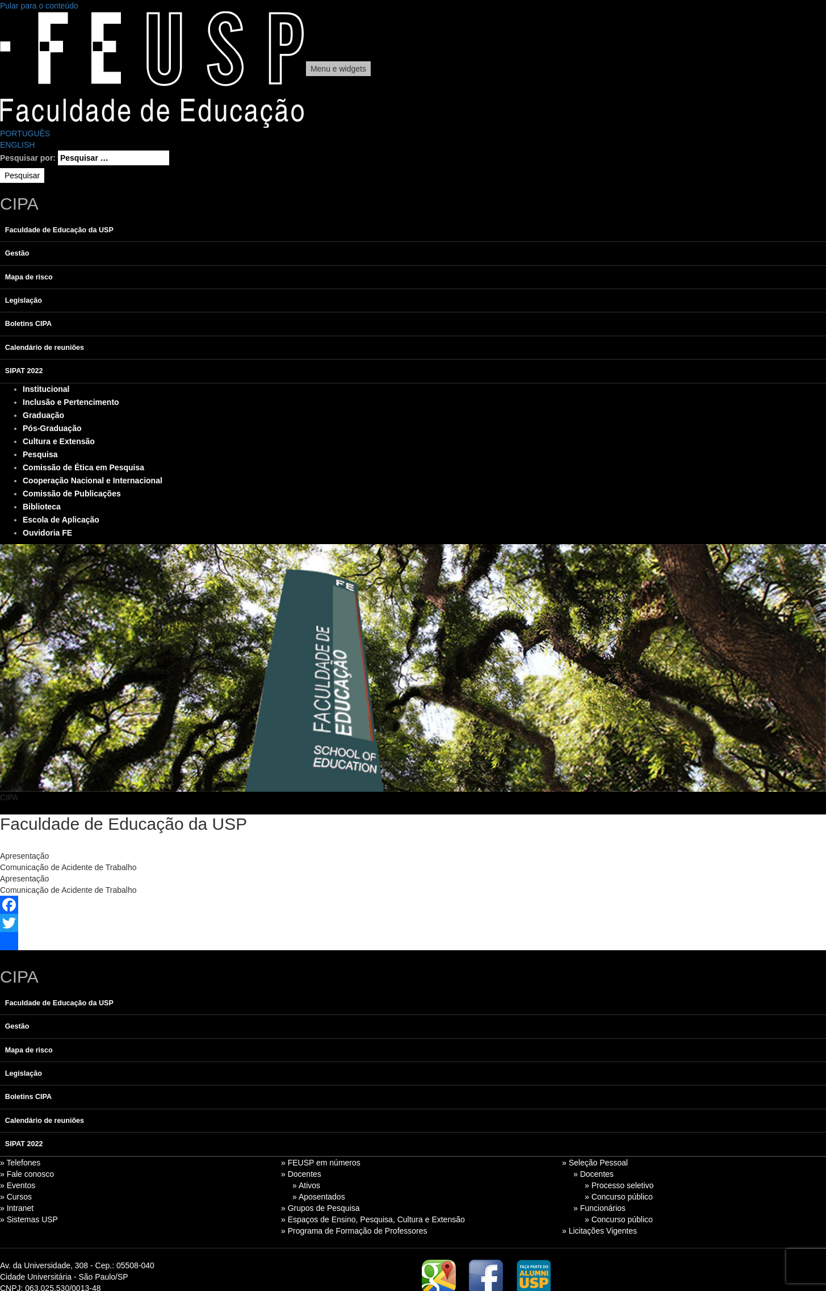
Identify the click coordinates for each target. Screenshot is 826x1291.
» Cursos (16, 1196)
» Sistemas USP (29, 1219)
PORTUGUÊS (25, 133)
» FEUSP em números (320, 1162)
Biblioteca (42, 506)
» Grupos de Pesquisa (320, 1208)
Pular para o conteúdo (39, 5)
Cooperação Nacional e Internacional (92, 480)
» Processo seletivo (619, 1185)
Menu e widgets (338, 68)
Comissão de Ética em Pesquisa (83, 467)
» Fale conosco (27, 1174)
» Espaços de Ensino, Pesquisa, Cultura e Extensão (373, 1219)
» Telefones (20, 1162)
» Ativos (306, 1185)
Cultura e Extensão (59, 441)
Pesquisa (40, 454)
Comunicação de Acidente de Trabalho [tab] (68, 867)
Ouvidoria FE (47, 532)
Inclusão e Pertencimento (71, 402)
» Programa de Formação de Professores (354, 1230)
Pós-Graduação (52, 428)
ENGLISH (17, 144)
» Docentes (301, 1174)
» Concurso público (619, 1196)
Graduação (43, 415)
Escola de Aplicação (61, 519)
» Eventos (17, 1185)
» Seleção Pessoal (595, 1162)
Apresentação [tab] (24, 855)
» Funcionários (599, 1208)
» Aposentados (318, 1196)
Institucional (46, 389)
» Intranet (16, 1208)
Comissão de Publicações (72, 493)
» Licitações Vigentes (599, 1230)
